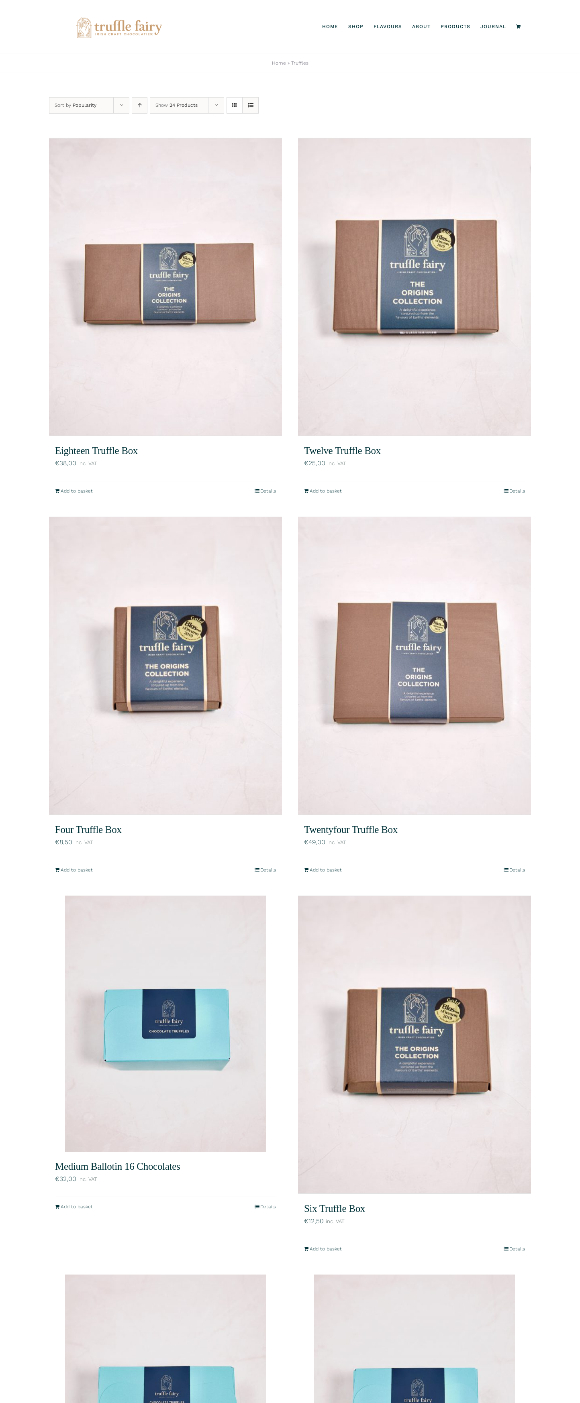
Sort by (75, 105)
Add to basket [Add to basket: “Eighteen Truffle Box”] (77, 490)
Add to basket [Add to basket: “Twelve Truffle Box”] (326, 490)
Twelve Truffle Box (342, 449)
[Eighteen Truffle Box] (165, 286)
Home (279, 63)
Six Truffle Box (334, 1204)
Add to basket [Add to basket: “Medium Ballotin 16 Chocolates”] (77, 1204)
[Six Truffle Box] (414, 1041)
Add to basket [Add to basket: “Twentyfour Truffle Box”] (326, 867)
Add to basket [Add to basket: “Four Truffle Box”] (77, 867)
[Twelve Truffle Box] (414, 286)
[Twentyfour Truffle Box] (414, 663)
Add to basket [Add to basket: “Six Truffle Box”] (326, 1245)
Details (268, 490)
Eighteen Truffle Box (96, 449)
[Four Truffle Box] (165, 663)
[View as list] (250, 105)
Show (176, 105)
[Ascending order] (139, 105)
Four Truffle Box (88, 827)
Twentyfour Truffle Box (351, 827)
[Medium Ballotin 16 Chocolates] (165, 1021)
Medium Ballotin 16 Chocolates (117, 1164)
